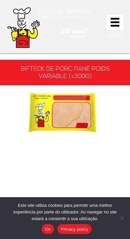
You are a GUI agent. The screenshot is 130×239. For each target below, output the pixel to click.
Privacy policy (74, 229)
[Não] (121, 218)
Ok (48, 229)
